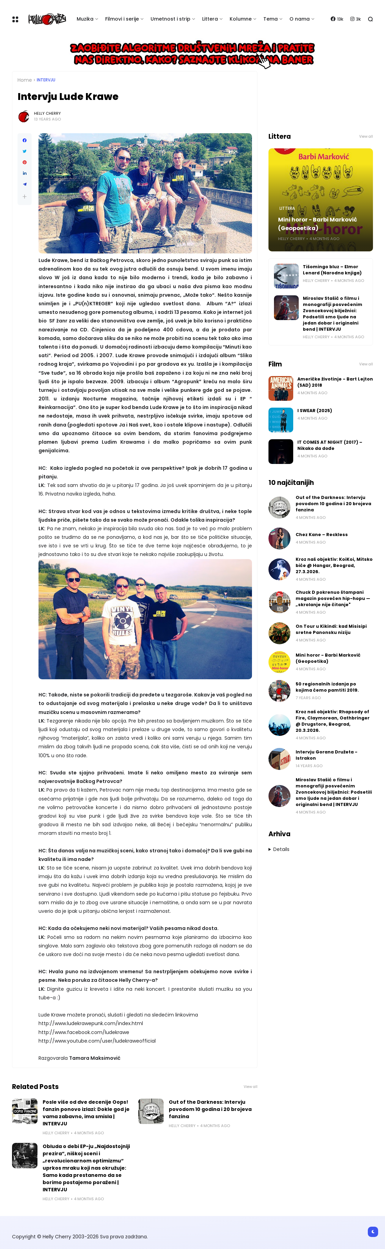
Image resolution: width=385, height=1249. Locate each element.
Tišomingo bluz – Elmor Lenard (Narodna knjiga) (332, 270)
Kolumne (241, 18)
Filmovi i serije (122, 18)
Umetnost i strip (170, 18)
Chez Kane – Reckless (322, 534)
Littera (210, 18)
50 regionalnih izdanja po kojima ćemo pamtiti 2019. (327, 687)
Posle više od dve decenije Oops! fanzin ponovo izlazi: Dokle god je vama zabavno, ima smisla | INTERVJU (86, 1113)
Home (25, 80)
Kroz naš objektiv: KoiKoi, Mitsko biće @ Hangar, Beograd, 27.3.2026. (334, 565)
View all (250, 1086)
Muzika (85, 18)
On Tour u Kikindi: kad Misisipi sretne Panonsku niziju (331, 629)
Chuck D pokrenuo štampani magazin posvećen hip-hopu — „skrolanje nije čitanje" (333, 598)
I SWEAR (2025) (314, 410)
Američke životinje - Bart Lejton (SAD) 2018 (335, 382)
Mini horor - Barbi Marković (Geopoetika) (317, 224)
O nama (299, 18)
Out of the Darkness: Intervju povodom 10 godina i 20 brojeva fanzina (210, 1109)
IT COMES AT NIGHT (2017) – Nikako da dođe (329, 445)
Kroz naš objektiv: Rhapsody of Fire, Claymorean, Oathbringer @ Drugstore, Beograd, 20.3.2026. (333, 721)
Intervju (46, 80)
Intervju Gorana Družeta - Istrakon (327, 755)
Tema (270, 18)
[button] (24, 196)
